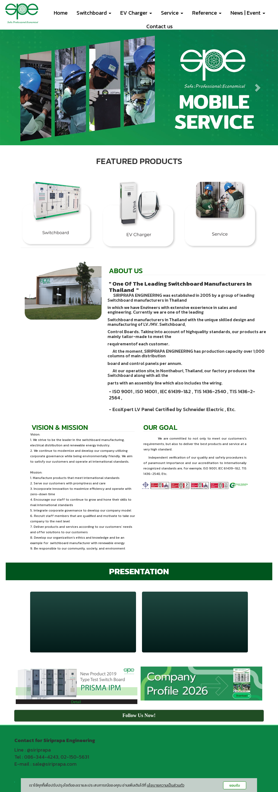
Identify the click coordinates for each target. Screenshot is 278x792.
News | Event (247, 13)
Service (172, 13)
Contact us (159, 26)
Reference (207, 13)
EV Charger (136, 13)
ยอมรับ (234, 785)
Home (61, 13)
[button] (21, 88)
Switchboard (94, 13)
